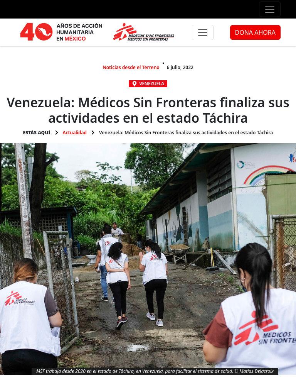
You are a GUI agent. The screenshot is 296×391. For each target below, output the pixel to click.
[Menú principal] (203, 32)
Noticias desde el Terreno (131, 67)
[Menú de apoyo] (270, 9)
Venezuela (151, 83)
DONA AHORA (255, 32)
